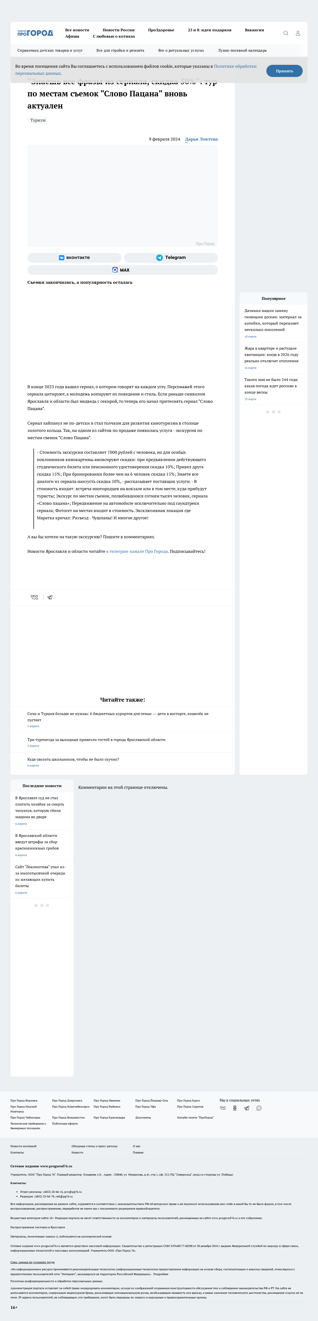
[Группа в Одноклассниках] (235, 1108)
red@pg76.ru (64, 1196)
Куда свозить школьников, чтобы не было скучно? (122, 763)
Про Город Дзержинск (67, 1100)
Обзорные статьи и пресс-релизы (94, 1146)
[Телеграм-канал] (171, 258)
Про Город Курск (188, 1100)
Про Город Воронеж (24, 1100)
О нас (136, 1146)
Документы (143, 1117)
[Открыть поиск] (286, 33)
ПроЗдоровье (161, 29)
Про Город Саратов (190, 1106)
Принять (284, 70)
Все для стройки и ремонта (120, 50)
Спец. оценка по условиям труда (32, 1262)
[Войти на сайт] (298, 33)
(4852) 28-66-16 (53, 1192)
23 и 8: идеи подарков (209, 29)
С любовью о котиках (114, 36)
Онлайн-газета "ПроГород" (195, 1117)
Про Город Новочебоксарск (71, 1106)
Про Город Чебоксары (25, 1117)
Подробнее (160, 1274)
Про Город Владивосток (68, 1117)
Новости (77, 1152)
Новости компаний (23, 1146)
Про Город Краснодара (109, 1117)
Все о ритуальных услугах (181, 50)
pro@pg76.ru (73, 1192)
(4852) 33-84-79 (44, 1196)
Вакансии (254, 29)
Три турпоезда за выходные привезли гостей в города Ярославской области (122, 743)
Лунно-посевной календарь (242, 50)
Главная (138, 1152)
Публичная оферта (65, 1123)
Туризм (38, 120)
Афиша (72, 36)
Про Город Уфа (145, 1106)
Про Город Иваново (107, 1100)
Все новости (77, 29)
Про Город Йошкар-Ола (151, 1100)
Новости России (119, 29)
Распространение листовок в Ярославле (37, 1227)
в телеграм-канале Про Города (137, 551)
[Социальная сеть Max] (122, 270)
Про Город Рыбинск (107, 1106)
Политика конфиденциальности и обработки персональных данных (56, 1281)
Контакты (17, 1152)
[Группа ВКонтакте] (74, 258)
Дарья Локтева (201, 139)
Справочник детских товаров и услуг (49, 50)
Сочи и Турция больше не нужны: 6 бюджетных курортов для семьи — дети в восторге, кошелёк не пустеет (122, 720)
